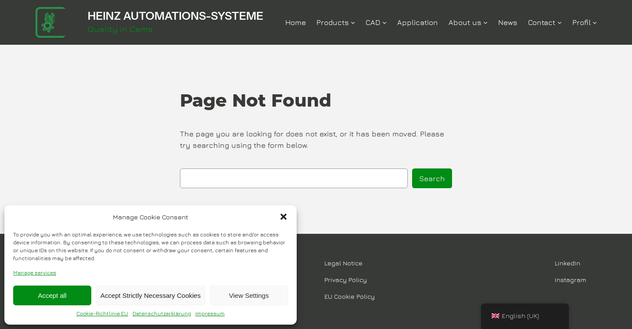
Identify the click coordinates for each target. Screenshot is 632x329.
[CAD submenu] (384, 22)
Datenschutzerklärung (162, 313)
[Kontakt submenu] (559, 22)
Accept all (52, 295)
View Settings (249, 295)
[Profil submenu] (594, 22)
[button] (283, 216)
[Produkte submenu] (353, 22)
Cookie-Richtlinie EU (102, 313)
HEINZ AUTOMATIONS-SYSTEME (175, 15)
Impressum (210, 313)
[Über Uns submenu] (485, 22)
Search (432, 178)
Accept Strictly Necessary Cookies (151, 295)
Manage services (34, 272)
